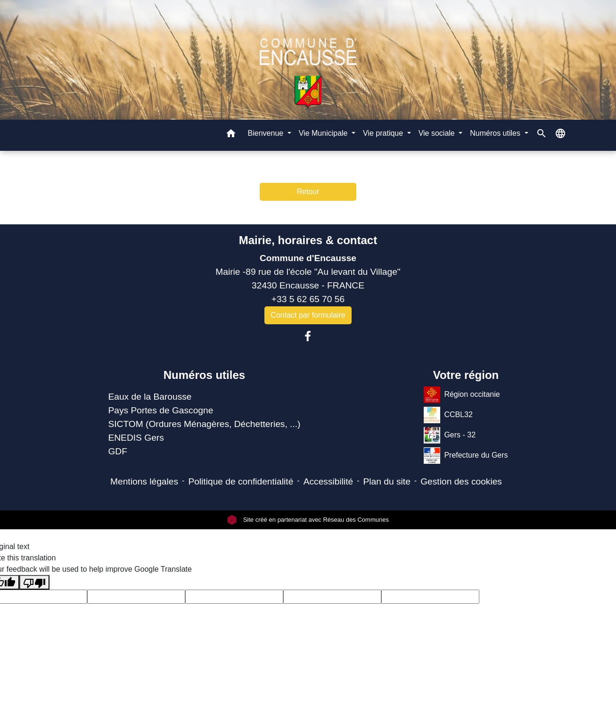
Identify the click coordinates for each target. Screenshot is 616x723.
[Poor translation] (34, 582)
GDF (117, 451)
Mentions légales (144, 481)
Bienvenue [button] (267, 133)
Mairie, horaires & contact (308, 240)
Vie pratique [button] (384, 133)
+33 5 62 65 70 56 (308, 299)
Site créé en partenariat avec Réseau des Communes (308, 519)
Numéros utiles (204, 375)
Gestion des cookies (461, 481)
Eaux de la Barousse (149, 397)
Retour (307, 192)
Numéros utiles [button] (496, 133)
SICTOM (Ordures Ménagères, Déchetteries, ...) (204, 424)
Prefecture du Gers (466, 455)
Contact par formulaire (308, 315)
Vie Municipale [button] (324, 133)
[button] (231, 135)
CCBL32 (448, 415)
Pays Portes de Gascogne (160, 410)
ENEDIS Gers (136, 438)
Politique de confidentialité (240, 481)
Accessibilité (328, 481)
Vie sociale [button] (438, 133)
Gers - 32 (450, 435)
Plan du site (387, 481)
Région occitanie (462, 394)
